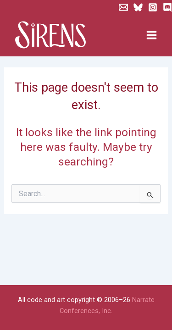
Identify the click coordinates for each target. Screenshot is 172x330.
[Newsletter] (123, 7)
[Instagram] (152, 7)
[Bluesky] (138, 7)
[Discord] (167, 7)
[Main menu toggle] (151, 35)
